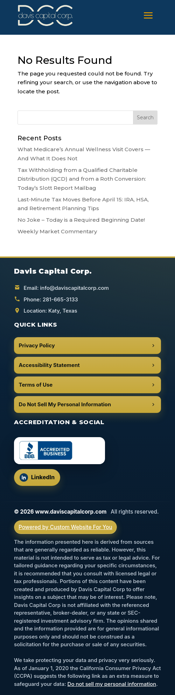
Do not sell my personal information (112, 684)
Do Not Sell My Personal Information (87, 404)
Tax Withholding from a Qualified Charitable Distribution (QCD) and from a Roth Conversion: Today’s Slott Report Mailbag (82, 179)
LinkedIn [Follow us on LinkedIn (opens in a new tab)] (39, 479)
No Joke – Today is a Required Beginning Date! (81, 219)
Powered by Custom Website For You (65, 527)
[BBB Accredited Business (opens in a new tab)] (59, 450)
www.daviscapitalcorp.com (70, 511)
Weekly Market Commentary (57, 231)
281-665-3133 (60, 299)
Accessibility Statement (87, 365)
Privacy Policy (87, 345)
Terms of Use (87, 384)
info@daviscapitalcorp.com (74, 288)
